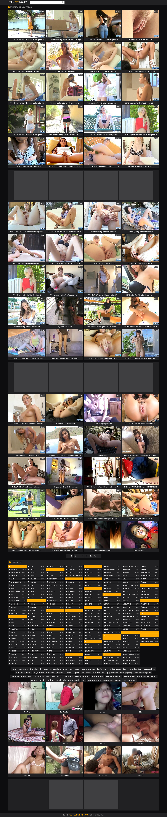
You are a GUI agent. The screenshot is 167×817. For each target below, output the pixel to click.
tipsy (124, 669)
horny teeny (69, 676)
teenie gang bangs (126, 673)
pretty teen (59, 673)
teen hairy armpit (73, 680)
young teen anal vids (38, 680)
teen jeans (50, 680)
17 (95, 556)
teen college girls (36, 669)
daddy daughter (39, 676)
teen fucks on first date (23, 673)
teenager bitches (129, 676)
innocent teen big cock (18, 676)
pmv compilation (149, 669)
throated (118, 680)
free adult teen (108, 680)
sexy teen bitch (39, 673)
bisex (46, 669)
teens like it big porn (72, 673)
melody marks (61, 680)
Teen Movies (17, 2)
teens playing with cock (113, 676)
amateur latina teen (88, 669)
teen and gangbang (135, 669)
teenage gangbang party (20, 669)
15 (87, 556)
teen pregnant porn (130, 680)
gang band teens (112, 673)
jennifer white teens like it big (146, 676)
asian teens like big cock (54, 676)
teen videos (50, 673)
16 (91, 556)
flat (103, 673)
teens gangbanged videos (58, 669)
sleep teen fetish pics (82, 676)
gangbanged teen (97, 676)
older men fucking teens (143, 673)
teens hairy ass (75, 669)
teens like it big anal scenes (91, 673)
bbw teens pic (101, 669)
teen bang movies (115, 669)
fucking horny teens (94, 680)
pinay (83, 680)
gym (29, 676)
